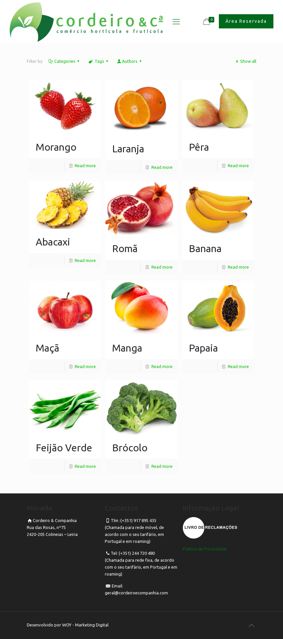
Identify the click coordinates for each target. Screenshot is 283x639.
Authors (129, 61)
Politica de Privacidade (205, 548)
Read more (85, 165)
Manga (127, 348)
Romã (125, 248)
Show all (245, 61)
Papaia (203, 348)
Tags (98, 61)
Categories (64, 61)
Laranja (128, 148)
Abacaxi (53, 241)
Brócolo (129, 447)
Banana (205, 248)
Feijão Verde (64, 447)
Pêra (199, 147)
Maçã (47, 348)
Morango (56, 147)
